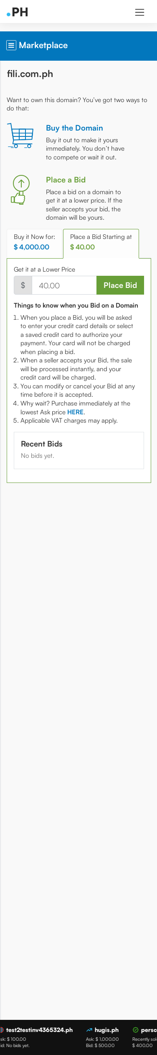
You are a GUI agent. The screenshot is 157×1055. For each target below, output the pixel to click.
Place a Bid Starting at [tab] (101, 242)
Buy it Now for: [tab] (34, 242)
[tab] (75, 412)
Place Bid (120, 285)
